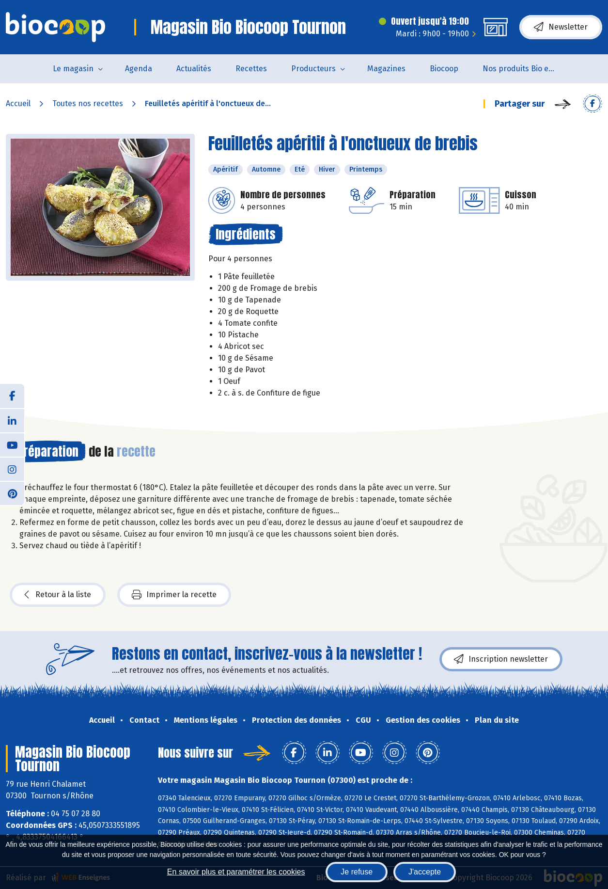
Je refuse (357, 872)
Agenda (138, 68)
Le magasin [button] (73, 68)
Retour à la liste (57, 595)
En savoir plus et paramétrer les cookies (236, 872)
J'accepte (424, 872)
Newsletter (561, 27)
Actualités (193, 68)
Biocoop (444, 68)
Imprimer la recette (174, 595)
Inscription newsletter (501, 659)
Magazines (386, 68)
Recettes (251, 68)
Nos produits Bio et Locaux (525, 68)
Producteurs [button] (313, 68)
